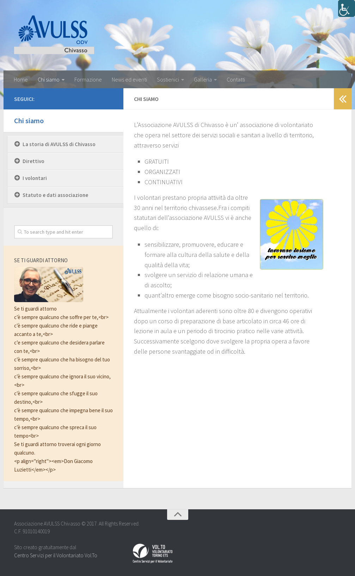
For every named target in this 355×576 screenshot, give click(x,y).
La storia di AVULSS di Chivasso (59, 144)
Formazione (88, 79)
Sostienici (168, 79)
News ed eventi (129, 79)
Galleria (203, 79)
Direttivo (33, 161)
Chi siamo (49, 79)
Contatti (236, 79)
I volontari (35, 178)
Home (21, 79)
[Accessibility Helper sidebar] (346, 8)
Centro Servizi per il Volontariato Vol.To (55, 555)
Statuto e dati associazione (55, 195)
